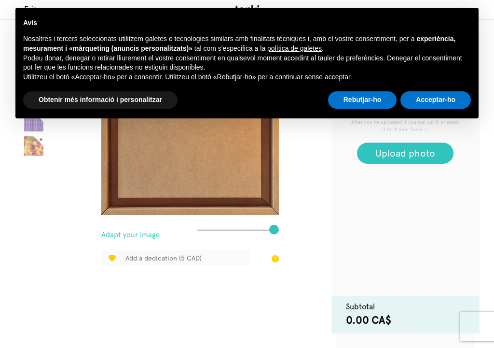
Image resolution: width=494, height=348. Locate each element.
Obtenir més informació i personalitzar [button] (100, 99)
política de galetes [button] (294, 48)
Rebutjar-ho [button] (362, 99)
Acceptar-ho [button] (435, 99)
